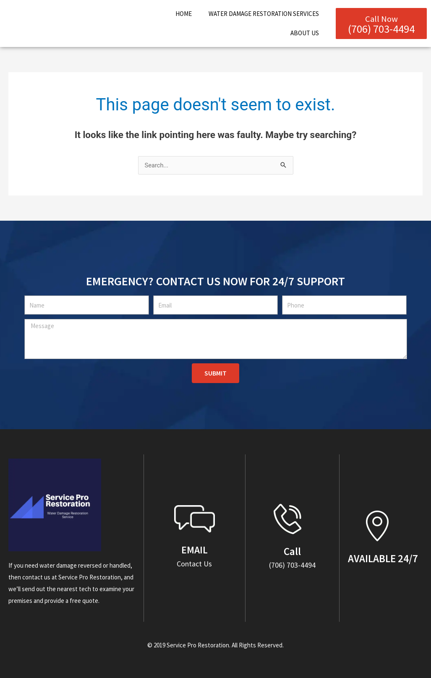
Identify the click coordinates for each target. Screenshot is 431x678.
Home (183, 14)
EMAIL (194, 549)
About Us (304, 33)
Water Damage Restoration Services (264, 14)
